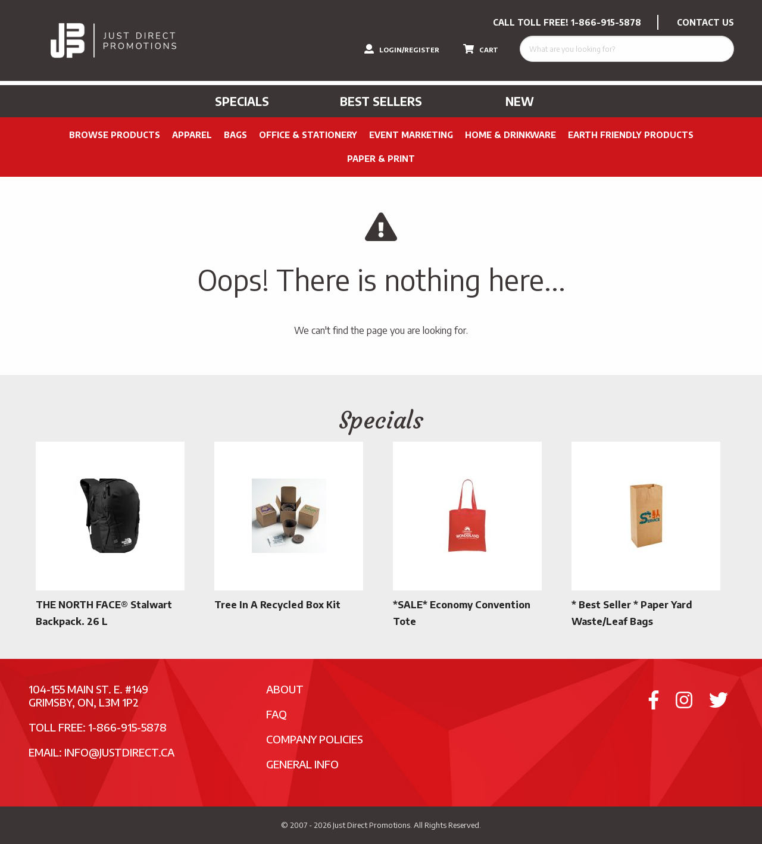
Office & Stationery (308, 135)
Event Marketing (411, 135)
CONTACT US (705, 22)
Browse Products (114, 135)
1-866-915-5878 (606, 22)
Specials (242, 101)
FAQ (276, 714)
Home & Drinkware (510, 135)
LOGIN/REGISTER (401, 49)
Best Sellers (381, 101)
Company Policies (314, 739)
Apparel (192, 135)
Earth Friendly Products (631, 135)
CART (480, 49)
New (519, 101)
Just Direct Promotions (371, 825)
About (285, 689)
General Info (302, 764)
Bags (235, 135)
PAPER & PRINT (381, 159)
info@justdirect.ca (119, 752)
